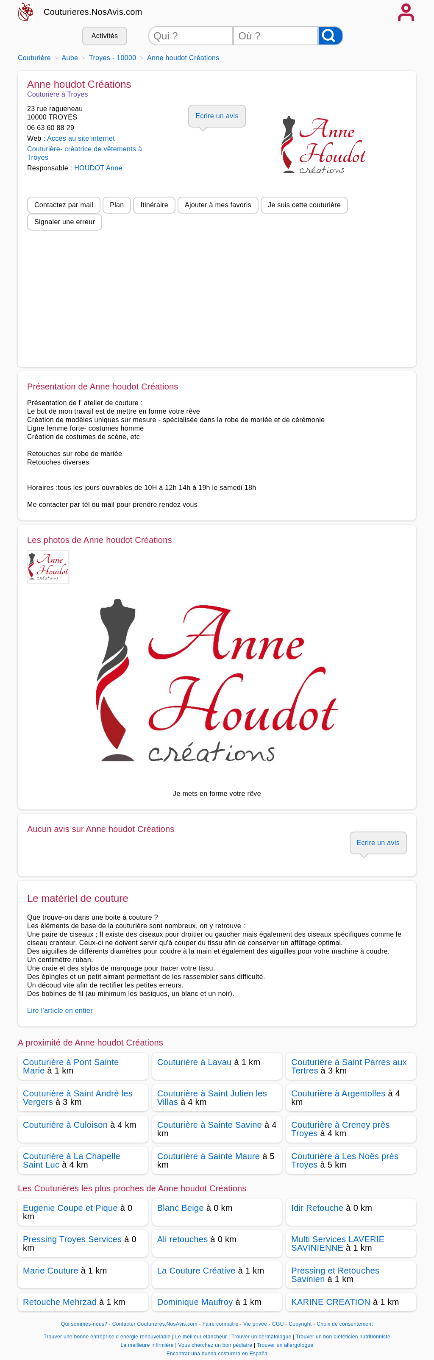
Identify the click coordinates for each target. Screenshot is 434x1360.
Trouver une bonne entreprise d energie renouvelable (108, 1337)
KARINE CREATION (330, 1302)
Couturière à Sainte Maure (208, 1156)
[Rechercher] (330, 35)
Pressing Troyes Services (72, 1239)
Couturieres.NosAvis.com (93, 12)
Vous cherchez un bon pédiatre (216, 1345)
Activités (105, 35)
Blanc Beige (180, 1208)
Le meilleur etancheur (201, 1337)
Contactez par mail (63, 205)
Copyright (301, 1324)
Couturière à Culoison (65, 1124)
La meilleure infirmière (147, 1345)
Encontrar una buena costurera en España (217, 1354)
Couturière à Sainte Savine (209, 1124)
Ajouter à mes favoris (218, 205)
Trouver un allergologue (285, 1345)
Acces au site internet (81, 138)
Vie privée (255, 1324)
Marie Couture (50, 1270)
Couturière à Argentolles (338, 1093)
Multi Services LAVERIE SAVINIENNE (337, 1243)
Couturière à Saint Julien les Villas (212, 1098)
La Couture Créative (196, 1270)
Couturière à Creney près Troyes (340, 1129)
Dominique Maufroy (195, 1302)
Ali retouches (182, 1239)
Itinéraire (154, 205)
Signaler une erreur (64, 221)
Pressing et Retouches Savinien (335, 1275)
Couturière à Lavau (194, 1062)
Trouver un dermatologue (262, 1337)
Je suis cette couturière (304, 205)
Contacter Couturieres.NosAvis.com (155, 1324)
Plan (117, 205)
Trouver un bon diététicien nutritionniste (343, 1337)
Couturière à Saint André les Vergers (78, 1098)
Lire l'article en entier (60, 1010)
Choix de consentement (345, 1324)
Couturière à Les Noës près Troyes (344, 1160)
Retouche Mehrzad (60, 1302)
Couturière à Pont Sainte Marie (71, 1066)
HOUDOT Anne (98, 168)
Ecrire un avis (216, 116)
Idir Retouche (317, 1208)
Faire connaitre (221, 1324)
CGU (278, 1324)
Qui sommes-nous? (84, 1324)
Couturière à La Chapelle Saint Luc (71, 1160)
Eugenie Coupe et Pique (70, 1208)
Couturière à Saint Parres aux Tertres (349, 1066)
